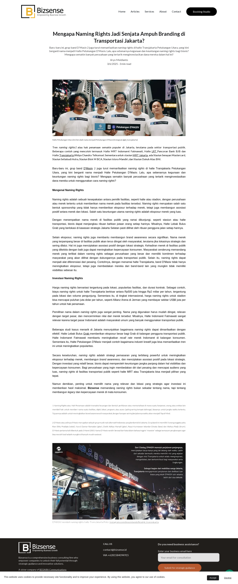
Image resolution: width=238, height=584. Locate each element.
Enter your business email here (175, 553)
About (163, 11)
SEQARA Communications (52, 570)
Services (149, 11)
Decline (227, 578)
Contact (176, 11)
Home (121, 11)
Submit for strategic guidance (179, 570)
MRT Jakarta (140, 155)
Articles (135, 11)
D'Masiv (88, 168)
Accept (213, 578)
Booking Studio (201, 11)
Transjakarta (66, 155)
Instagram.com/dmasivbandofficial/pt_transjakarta (134, 522)
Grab (86, 333)
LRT (154, 151)
